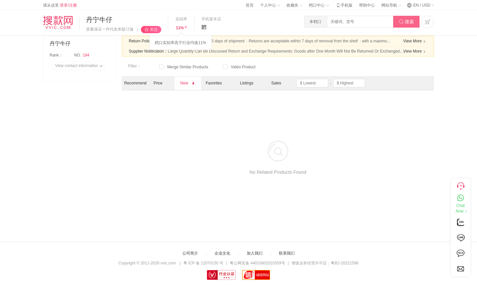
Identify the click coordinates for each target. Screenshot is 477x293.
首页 (250, 5)
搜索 (406, 22)
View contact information (80, 66)
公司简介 (190, 253)
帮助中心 (367, 5)
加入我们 (254, 253)
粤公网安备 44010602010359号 (257, 263)
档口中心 (319, 5)
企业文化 (222, 253)
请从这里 (60, 5)
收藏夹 (294, 5)
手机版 (343, 5)
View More (415, 41)
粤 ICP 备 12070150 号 (203, 263)
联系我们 (287, 253)
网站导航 (391, 5)
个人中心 (270, 5)
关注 (154, 29)
